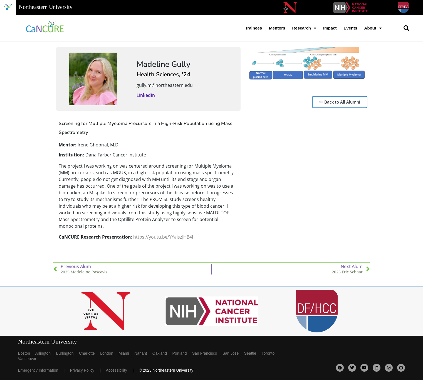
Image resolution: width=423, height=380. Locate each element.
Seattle (253, 353)
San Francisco (207, 353)
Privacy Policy (85, 370)
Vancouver (27, 358)
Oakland (162, 353)
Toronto (270, 353)
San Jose (233, 353)
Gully (181, 64)
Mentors (277, 28)
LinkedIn (146, 95)
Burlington (67, 353)
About (373, 28)
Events (350, 28)
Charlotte (89, 353)
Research (304, 28)
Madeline (153, 64)
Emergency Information (41, 370)
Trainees (253, 28)
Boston (26, 353)
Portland (182, 353)
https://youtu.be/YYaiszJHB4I (163, 237)
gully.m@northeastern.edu (165, 85)
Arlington (45, 353)
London (109, 353)
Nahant (143, 353)
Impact (330, 28)
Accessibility (119, 370)
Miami (126, 353)
